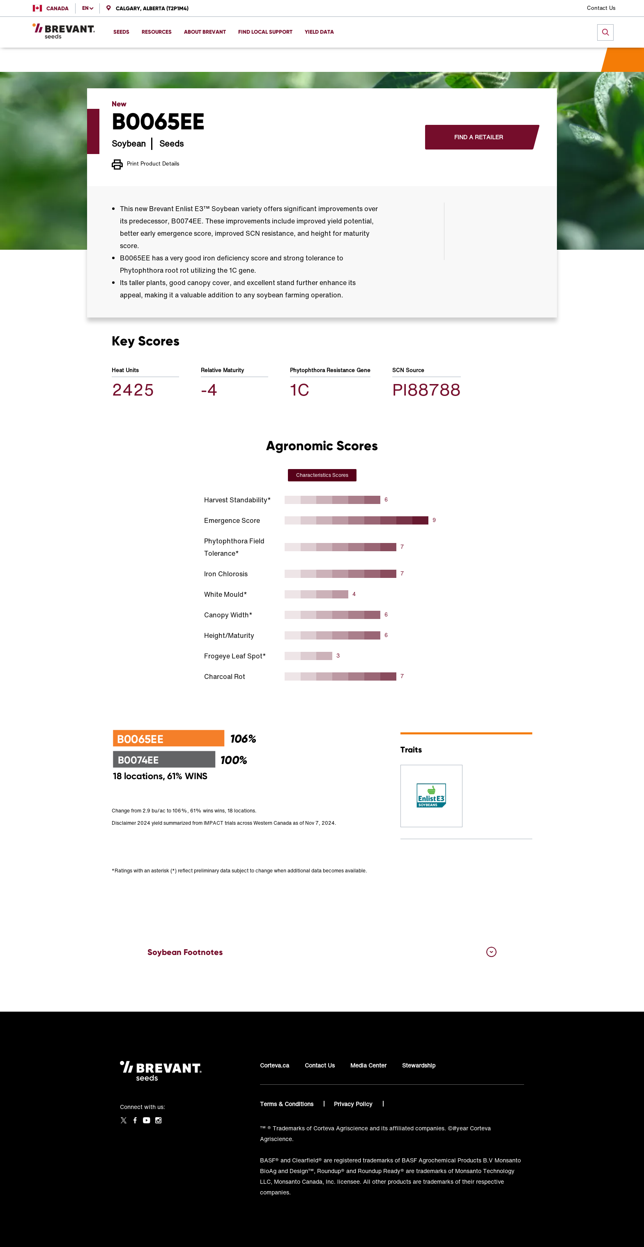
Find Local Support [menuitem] (265, 31)
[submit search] (605, 32)
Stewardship (418, 1065)
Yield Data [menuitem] (319, 31)
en (85, 8)
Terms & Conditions (287, 1104)
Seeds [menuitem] (121, 31)
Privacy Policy (354, 1104)
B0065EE (235, 59)
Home (119, 59)
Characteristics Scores (322, 475)
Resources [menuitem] (157, 31)
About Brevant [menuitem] (205, 31)
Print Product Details (145, 165)
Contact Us (601, 8)
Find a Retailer (478, 137)
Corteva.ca (274, 1065)
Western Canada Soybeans (174, 59)
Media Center (368, 1065)
